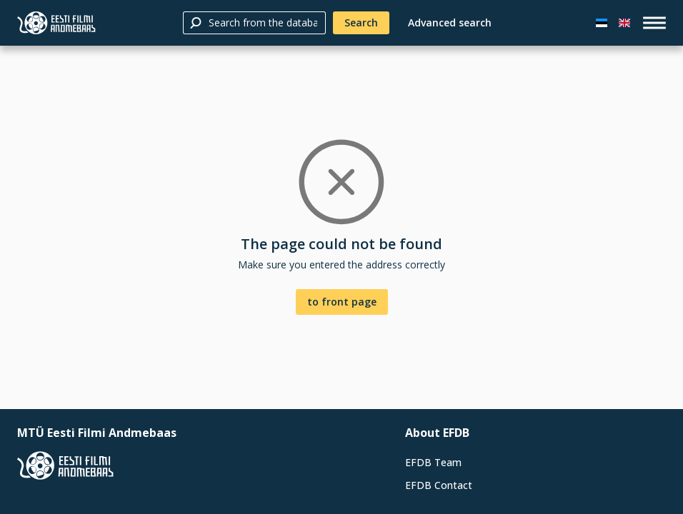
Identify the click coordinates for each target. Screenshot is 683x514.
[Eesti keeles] (601, 22)
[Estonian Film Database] (56, 22)
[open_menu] (654, 22)
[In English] (624, 22)
